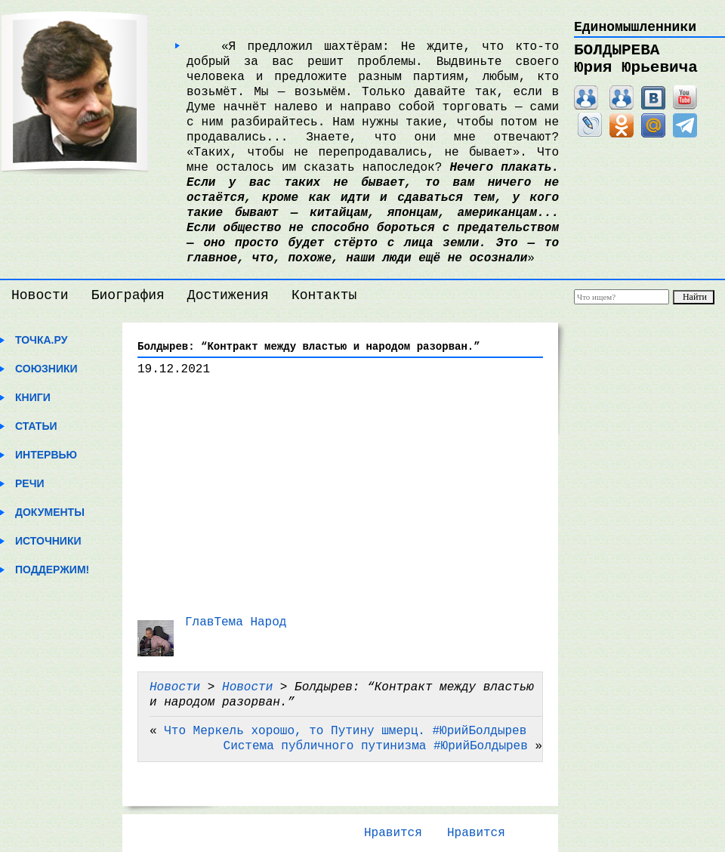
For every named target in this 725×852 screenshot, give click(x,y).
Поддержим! (52, 569)
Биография (128, 295)
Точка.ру (41, 340)
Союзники (46, 369)
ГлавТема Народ (235, 622)
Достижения (228, 295)
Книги (33, 397)
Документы (50, 512)
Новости (40, 295)
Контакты (324, 295)
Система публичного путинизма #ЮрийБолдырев (376, 746)
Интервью (46, 455)
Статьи (36, 426)
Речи (30, 483)
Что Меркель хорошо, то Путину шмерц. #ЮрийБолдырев (345, 731)
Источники (48, 541)
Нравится (393, 833)
